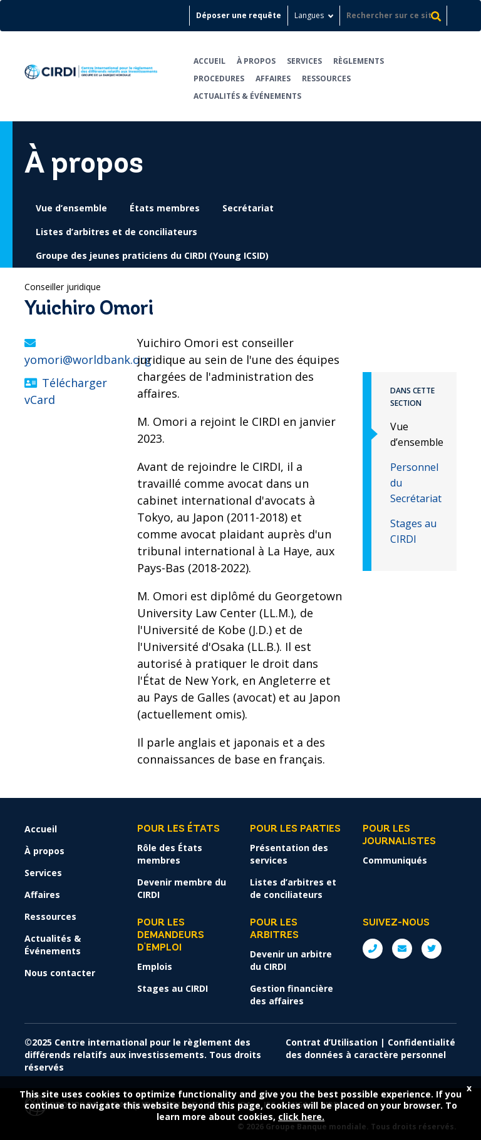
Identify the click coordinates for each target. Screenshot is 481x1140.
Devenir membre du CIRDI (181, 888)
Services (304, 61)
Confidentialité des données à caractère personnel (370, 1048)
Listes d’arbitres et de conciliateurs (116, 232)
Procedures (219, 78)
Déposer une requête (238, 15)
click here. (301, 1116)
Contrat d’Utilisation (332, 1042)
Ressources (326, 78)
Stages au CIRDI (172, 988)
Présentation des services (289, 854)
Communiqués (395, 860)
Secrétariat (248, 208)
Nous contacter (59, 973)
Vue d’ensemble (71, 208)
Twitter (432, 949)
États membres (165, 208)
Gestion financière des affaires (291, 994)
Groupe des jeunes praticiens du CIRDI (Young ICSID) (152, 255)
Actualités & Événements (247, 96)
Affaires (273, 78)
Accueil (209, 61)
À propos (256, 61)
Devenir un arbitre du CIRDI (291, 960)
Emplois (154, 966)
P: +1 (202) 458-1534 (373, 949)
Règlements (358, 61)
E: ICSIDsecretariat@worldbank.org (402, 949)
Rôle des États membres (169, 854)
